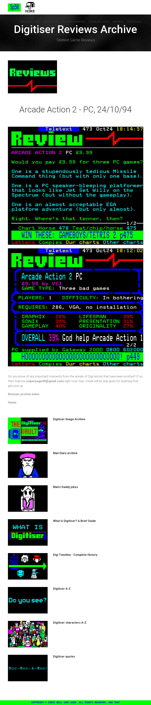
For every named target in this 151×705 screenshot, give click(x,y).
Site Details (134, 21)
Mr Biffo (118, 21)
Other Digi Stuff (99, 21)
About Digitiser (30, 21)
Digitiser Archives (73, 21)
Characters (50, 21)
